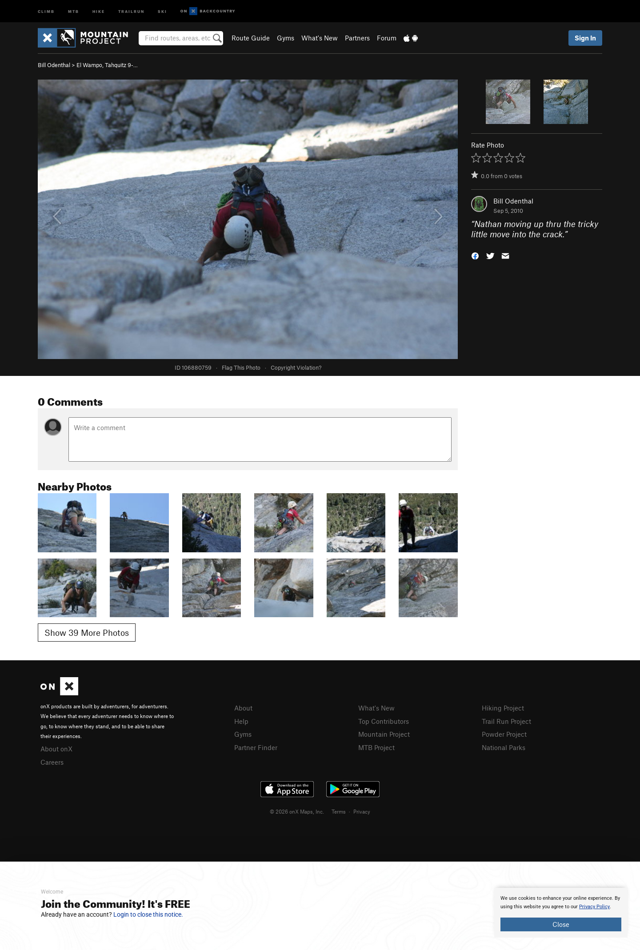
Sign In (585, 38)
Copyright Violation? (296, 367)
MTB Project (376, 747)
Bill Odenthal (54, 64)
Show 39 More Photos (86, 632)
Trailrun (131, 11)
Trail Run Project (506, 721)
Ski (162, 11)
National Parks (503, 747)
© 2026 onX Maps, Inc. (297, 811)
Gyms (285, 38)
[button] (475, 255)
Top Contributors (383, 721)
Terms (339, 811)
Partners (357, 38)
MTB (73, 11)
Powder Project (504, 734)
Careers (52, 762)
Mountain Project (384, 734)
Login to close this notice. (148, 914)
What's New (319, 38)
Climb (46, 11)
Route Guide (251, 38)
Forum (386, 38)
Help (241, 721)
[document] (560, 912)
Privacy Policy (594, 907)
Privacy (361, 811)
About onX (56, 749)
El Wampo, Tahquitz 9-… (107, 64)
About (243, 708)
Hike (98, 11)
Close (560, 924)
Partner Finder (255, 747)
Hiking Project (503, 708)
